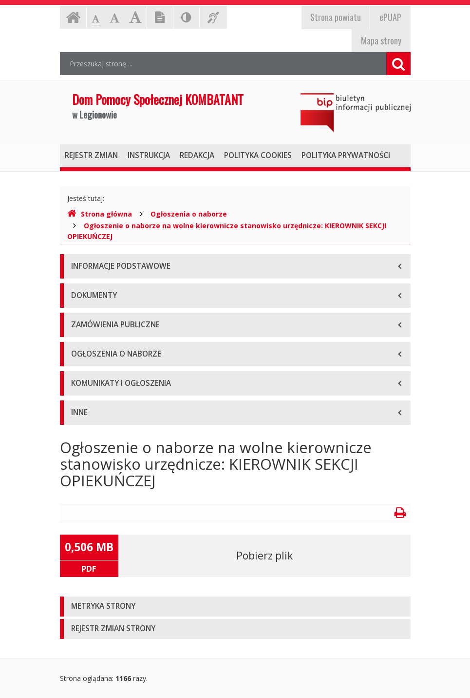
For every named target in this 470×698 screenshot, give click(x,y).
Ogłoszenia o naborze (188, 214)
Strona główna (99, 214)
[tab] (235, 607)
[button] (235, 607)
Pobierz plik (264, 555)
